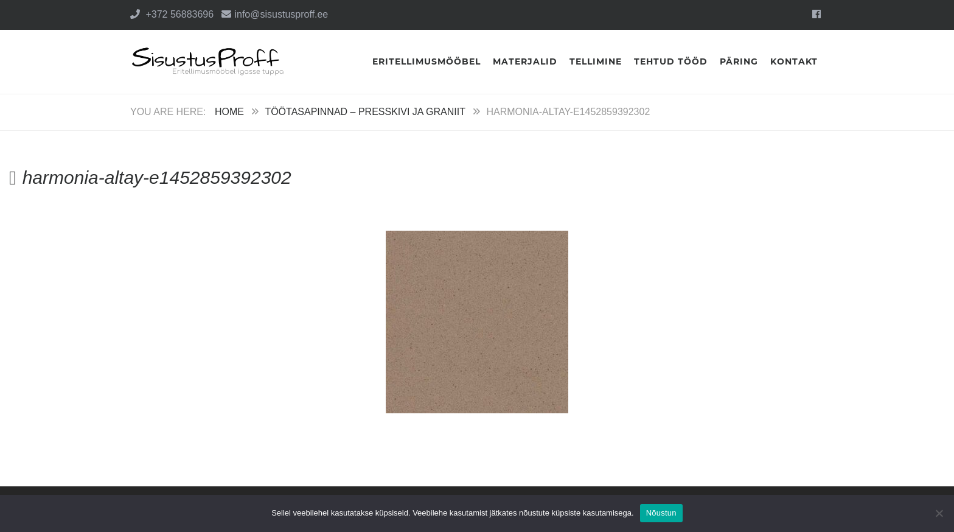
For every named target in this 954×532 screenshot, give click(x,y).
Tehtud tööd (671, 61)
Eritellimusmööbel (426, 61)
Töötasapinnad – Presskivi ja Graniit (365, 112)
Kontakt (794, 61)
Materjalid (525, 61)
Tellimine (595, 61)
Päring (739, 61)
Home (229, 112)
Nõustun (661, 512)
